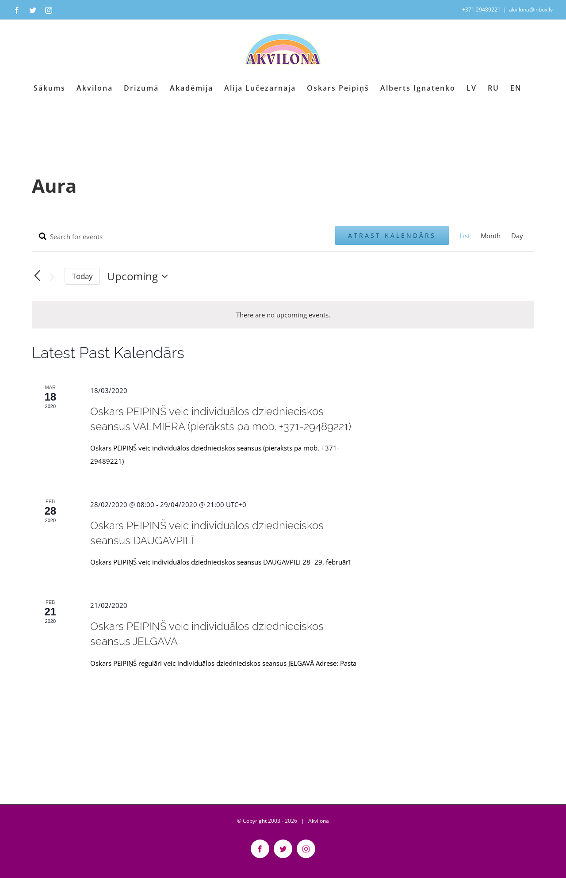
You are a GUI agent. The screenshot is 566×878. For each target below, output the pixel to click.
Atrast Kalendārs (392, 235)
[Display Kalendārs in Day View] (517, 235)
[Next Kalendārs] (52, 277)
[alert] (283, 314)
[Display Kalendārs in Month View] (491, 235)
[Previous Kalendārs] (37, 276)
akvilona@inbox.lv (531, 9)
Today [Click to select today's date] (82, 276)
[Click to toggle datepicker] (139, 276)
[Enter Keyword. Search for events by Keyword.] (183, 236)
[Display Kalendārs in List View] (464, 235)
